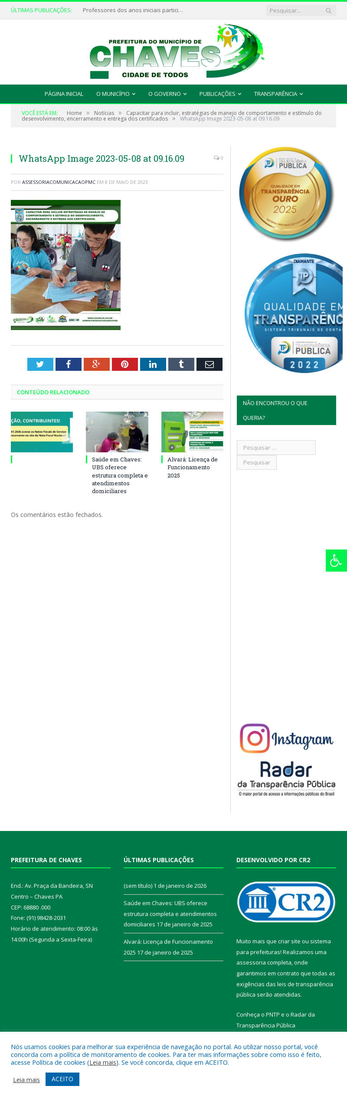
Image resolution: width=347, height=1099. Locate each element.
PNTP (273, 1014)
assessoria (251, 962)
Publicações (218, 94)
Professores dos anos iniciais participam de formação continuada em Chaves (135, 10)
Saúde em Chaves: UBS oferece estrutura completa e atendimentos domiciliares (120, 475)
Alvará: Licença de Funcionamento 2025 (192, 467)
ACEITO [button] (62, 1079)
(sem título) (138, 886)
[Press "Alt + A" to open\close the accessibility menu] (336, 561)
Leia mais (102, 1062)
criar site (289, 941)
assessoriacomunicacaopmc (58, 182)
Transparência (275, 94)
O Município (113, 94)
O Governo (164, 94)
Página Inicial (64, 94)
